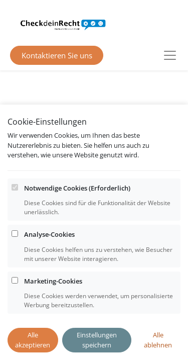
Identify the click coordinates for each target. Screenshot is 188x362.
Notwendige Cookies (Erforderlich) (77, 214)
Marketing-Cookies (53, 307)
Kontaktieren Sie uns (57, 55)
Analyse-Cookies (49, 260)
